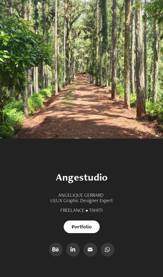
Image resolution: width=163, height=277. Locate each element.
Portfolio (82, 226)
